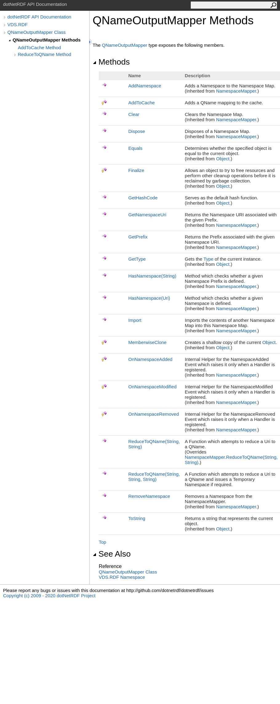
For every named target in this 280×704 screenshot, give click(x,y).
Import (135, 320)
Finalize (136, 170)
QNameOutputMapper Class (36, 32)
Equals (135, 148)
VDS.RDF (17, 24)
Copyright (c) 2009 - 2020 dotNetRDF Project (49, 595)
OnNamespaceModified (152, 386)
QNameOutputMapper (124, 45)
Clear (133, 114)
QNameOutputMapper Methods (47, 39)
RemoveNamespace (149, 496)
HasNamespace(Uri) (149, 298)
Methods (111, 61)
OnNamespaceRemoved (153, 414)
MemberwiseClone (147, 342)
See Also (112, 553)
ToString (136, 518)
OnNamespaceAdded (150, 359)
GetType (137, 259)
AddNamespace (144, 85)
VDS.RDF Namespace (122, 577)
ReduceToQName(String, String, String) (154, 476)
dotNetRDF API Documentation (39, 16)
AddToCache (141, 102)
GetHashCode (143, 197)
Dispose (136, 131)
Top (102, 542)
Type (208, 259)
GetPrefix (138, 236)
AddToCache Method (39, 47)
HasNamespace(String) (152, 275)
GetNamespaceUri (147, 214)
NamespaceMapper (236, 91)
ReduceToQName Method (44, 54)
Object (222, 158)
